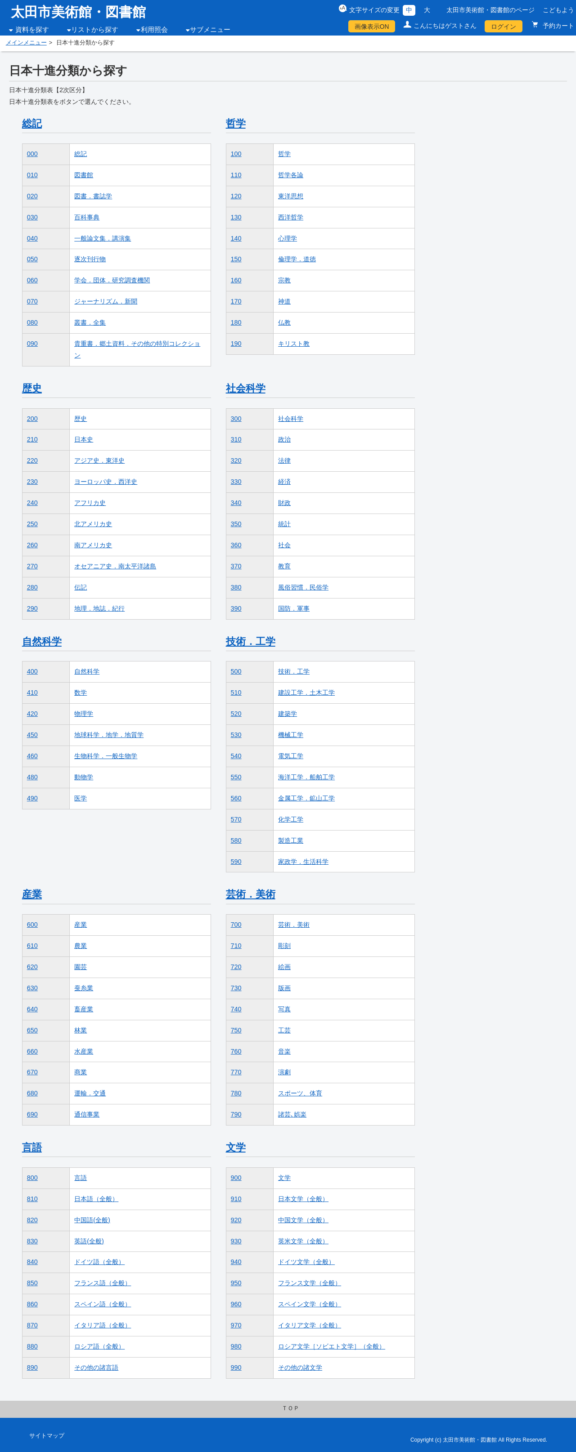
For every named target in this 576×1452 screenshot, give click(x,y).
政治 (284, 439)
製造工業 (290, 840)
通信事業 (86, 1114)
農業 (80, 945)
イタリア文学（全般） (309, 1325)
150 (236, 259)
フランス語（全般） (102, 1283)
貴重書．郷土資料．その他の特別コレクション (137, 349)
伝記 (80, 587)
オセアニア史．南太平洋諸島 (115, 566)
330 (236, 481)
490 (32, 798)
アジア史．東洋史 (99, 460)
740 (236, 1009)
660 (32, 1051)
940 (236, 1261)
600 (32, 924)
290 (32, 608)
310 (236, 439)
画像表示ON (372, 26)
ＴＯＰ (290, 1408)
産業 (32, 894)
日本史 (83, 439)
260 (32, 545)
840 (32, 1261)
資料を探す (32, 29)
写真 (284, 1009)
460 (32, 756)
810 (32, 1198)
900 (236, 1177)
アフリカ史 (90, 502)
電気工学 (290, 756)
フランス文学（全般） (309, 1283)
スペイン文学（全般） (309, 1304)
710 (236, 945)
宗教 (284, 280)
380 (236, 587)
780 (236, 1093)
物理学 (83, 713)
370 (236, 566)
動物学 (83, 777)
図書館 (83, 175)
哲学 (236, 123)
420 (32, 713)
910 (236, 1198)
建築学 (287, 713)
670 (32, 1072)
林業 (80, 1030)
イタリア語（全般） (102, 1325)
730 (236, 988)
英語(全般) (89, 1241)
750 (236, 1030)
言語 (32, 1147)
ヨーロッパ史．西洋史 (105, 481)
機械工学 (290, 734)
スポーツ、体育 (300, 1093)
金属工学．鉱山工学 (306, 798)
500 (236, 671)
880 (32, 1346)
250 (32, 523)
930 (236, 1241)
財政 (284, 502)
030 (32, 217)
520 (236, 713)
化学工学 (290, 819)
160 (236, 280)
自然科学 (42, 641)
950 (236, 1283)
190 (236, 343)
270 (32, 566)
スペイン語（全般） (102, 1304)
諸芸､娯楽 (292, 1114)
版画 (284, 988)
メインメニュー (26, 43)
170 (236, 301)
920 (236, 1220)
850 (32, 1283)
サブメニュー (210, 29)
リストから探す (94, 29)
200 (32, 418)
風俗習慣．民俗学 (303, 587)
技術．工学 (250, 641)
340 (236, 502)
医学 (80, 798)
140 (236, 238)
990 (236, 1367)
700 (236, 924)
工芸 (284, 1030)
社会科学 (246, 388)
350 (236, 523)
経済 (284, 481)
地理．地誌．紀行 (99, 608)
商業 (80, 1072)
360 (236, 545)
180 (236, 322)
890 (32, 1367)
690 (32, 1114)
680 (32, 1093)
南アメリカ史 (93, 545)
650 (32, 1030)
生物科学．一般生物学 (105, 756)
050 (32, 259)
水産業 (83, 1051)
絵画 (284, 966)
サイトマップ (46, 1436)
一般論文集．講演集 (102, 238)
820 (32, 1220)
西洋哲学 (290, 217)
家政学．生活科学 (303, 861)
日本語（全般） (96, 1198)
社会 (284, 545)
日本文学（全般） (303, 1198)
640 (32, 1009)
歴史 (32, 388)
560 (236, 798)
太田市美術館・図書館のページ (490, 9)
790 (236, 1114)
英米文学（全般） (303, 1241)
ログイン (503, 26)
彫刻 (284, 945)
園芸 (80, 966)
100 (236, 153)
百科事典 (86, 217)
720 (236, 966)
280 (32, 587)
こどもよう (558, 9)
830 (32, 1241)
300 (236, 418)
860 (32, 1304)
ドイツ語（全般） (99, 1261)
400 (32, 671)
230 (32, 481)
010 (32, 175)
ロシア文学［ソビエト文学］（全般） (331, 1346)
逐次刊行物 (90, 259)
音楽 (284, 1051)
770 (236, 1072)
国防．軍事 (294, 608)
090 (32, 343)
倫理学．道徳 (297, 259)
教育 (284, 566)
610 (32, 945)
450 (32, 734)
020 (32, 196)
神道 (284, 301)
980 (236, 1346)
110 (236, 175)
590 (236, 861)
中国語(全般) (92, 1220)
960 (236, 1304)
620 (32, 966)
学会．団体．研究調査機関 (112, 280)
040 (32, 238)
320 (236, 460)
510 (236, 692)
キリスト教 (294, 343)
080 (32, 322)
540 (236, 756)
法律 (284, 460)
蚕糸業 (83, 988)
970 (236, 1325)
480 (32, 777)
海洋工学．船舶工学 (306, 777)
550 (236, 777)
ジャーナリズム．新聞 (105, 301)
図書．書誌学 (93, 196)
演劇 (284, 1072)
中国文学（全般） (303, 1220)
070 (32, 301)
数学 (80, 692)
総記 (32, 123)
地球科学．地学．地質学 (109, 734)
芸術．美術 (250, 894)
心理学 (287, 238)
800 (32, 1177)
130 (236, 217)
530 (236, 734)
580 (236, 840)
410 (32, 692)
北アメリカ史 (93, 523)
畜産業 (83, 1009)
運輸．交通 (90, 1093)
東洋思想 (290, 196)
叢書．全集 (90, 322)
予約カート (557, 25)
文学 (236, 1147)
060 (32, 280)
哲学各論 (290, 175)
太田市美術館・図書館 (78, 11)
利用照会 (154, 29)
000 (32, 153)
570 (236, 819)
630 (32, 988)
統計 (284, 523)
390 (236, 608)
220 (32, 460)
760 (236, 1051)
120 (236, 196)
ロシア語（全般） (99, 1346)
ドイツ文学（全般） (306, 1261)
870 (32, 1325)
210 (32, 439)
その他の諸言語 (96, 1367)
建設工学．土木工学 (306, 692)
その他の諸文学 (300, 1367)
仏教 (284, 322)
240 (32, 502)
